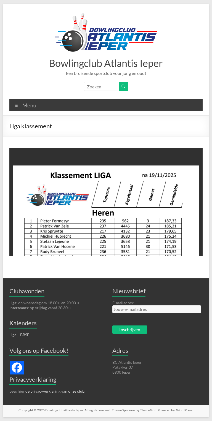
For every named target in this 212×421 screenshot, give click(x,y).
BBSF (24, 334)
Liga (12, 334)
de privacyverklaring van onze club (54, 391)
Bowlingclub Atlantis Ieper (106, 63)
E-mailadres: (123, 302)
